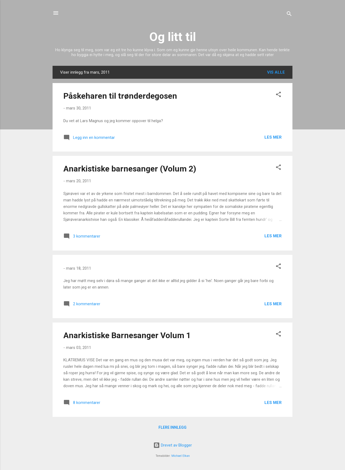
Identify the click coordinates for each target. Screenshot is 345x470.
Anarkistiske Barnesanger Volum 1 (127, 335)
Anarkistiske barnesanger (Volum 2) (129, 168)
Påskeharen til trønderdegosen (120, 96)
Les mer (273, 137)
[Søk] (289, 14)
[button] (278, 95)
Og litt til (172, 37)
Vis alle (276, 72)
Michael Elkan (180, 456)
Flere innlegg (172, 427)
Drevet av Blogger (172, 445)
